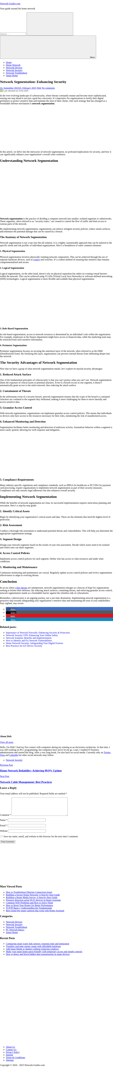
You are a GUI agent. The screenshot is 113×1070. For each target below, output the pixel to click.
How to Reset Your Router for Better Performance (29, 909)
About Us (10, 1050)
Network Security (14, 70)
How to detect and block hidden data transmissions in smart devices (38, 957)
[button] (11, 609)
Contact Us (11, 1053)
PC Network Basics (15, 933)
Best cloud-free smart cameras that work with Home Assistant (35, 914)
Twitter (107, 752)
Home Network (13, 65)
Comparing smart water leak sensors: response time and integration (37, 947)
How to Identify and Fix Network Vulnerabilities (29, 640)
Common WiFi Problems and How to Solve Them (29, 906)
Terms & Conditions (15, 1061)
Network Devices (14, 67)
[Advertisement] (56, 127)
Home (9, 62)
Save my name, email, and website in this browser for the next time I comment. (41, 840)
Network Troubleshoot (16, 73)
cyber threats (21, 587)
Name (3, 823)
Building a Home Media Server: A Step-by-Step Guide (31, 901)
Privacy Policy (13, 1055)
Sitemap (10, 1063)
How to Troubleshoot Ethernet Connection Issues (29, 895)
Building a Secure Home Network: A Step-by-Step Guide (33, 898)
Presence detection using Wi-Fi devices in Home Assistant (33, 903)
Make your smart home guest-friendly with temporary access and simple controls (44, 955)
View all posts (6, 742)
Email (3, 829)
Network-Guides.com (10, 3)
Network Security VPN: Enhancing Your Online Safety (32, 635)
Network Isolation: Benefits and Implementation (28, 638)
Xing (2, 755)
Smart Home (12, 75)
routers (36, 259)
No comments (48, 88)
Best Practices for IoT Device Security (24, 646)
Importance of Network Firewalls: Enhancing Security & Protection (38, 632)
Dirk (39, 88)
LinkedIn (13, 755)
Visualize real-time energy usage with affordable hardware (33, 950)
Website (4, 834)
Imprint (9, 1058)
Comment (5, 818)
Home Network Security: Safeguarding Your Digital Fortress (34, 643)
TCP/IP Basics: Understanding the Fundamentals (29, 911)
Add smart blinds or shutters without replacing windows (32, 952)
